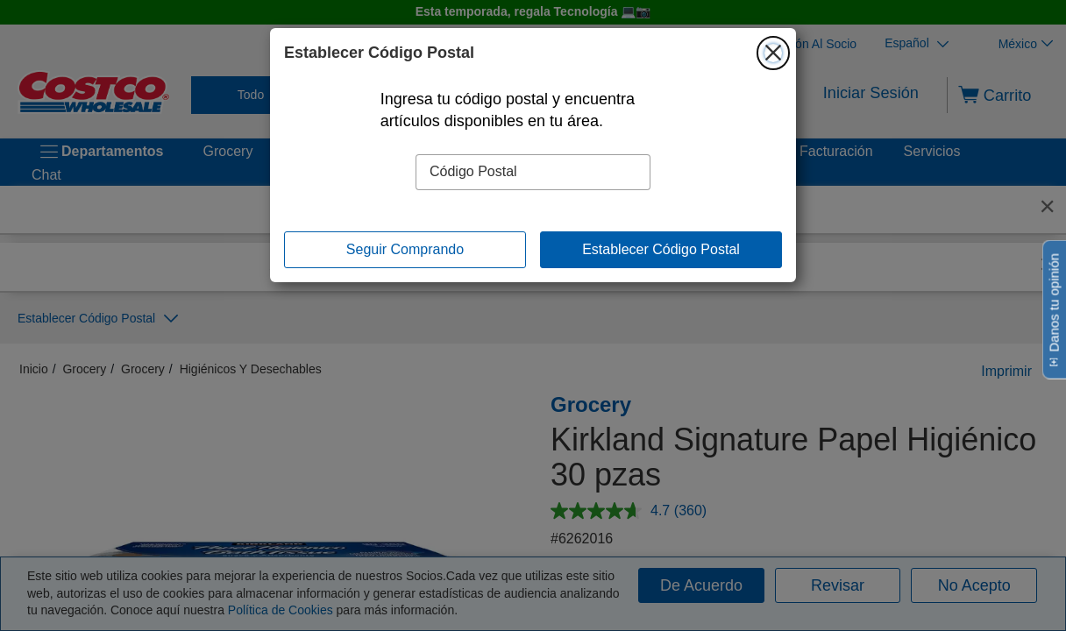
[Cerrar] (773, 52)
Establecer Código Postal (661, 249)
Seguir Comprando (405, 249)
